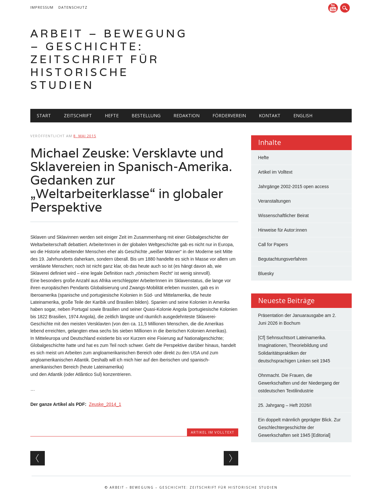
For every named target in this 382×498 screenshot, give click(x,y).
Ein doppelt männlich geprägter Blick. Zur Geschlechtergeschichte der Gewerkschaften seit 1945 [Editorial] (299, 427)
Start (44, 115)
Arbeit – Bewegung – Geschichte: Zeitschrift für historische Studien (109, 59)
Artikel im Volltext (212, 432)
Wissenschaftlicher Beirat (283, 215)
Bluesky (266, 273)
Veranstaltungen (274, 201)
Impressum (42, 7)
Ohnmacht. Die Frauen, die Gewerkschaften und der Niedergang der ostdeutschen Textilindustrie (299, 383)
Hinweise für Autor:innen (282, 230)
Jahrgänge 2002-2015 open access (293, 186)
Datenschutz (72, 7)
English (302, 115)
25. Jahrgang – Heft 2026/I (285, 405)
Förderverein (229, 115)
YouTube (333, 8)
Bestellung (146, 115)
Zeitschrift (78, 115)
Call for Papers (273, 244)
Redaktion (186, 115)
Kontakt (269, 115)
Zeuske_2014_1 (105, 404)
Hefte (112, 115)
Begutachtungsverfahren (283, 259)
